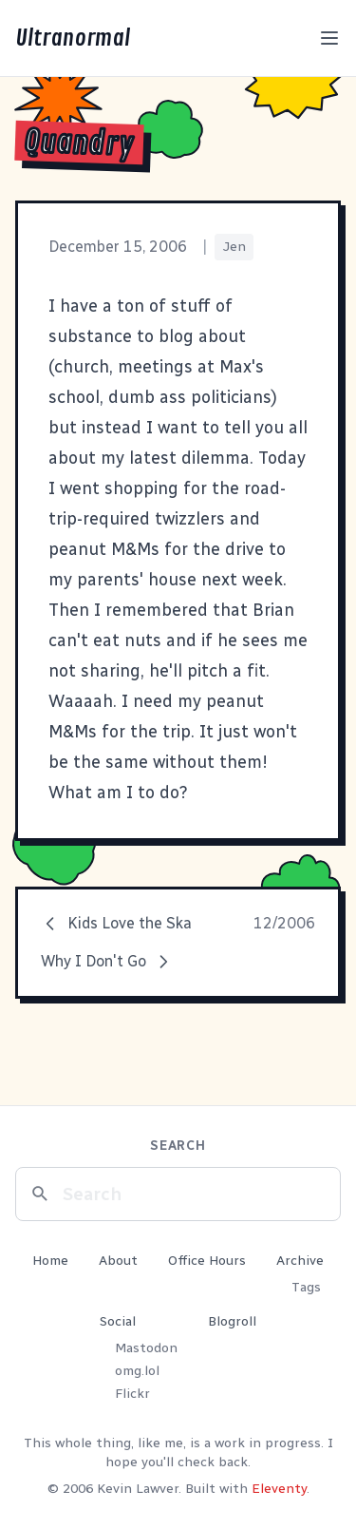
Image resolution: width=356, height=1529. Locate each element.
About (118, 1260)
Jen (234, 247)
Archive (300, 1260)
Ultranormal (72, 38)
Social (118, 1321)
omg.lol (137, 1371)
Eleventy (279, 1489)
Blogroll (232, 1321)
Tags (306, 1287)
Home (50, 1260)
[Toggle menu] (329, 38)
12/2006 (284, 923)
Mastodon (146, 1348)
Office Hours (207, 1260)
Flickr (132, 1394)
